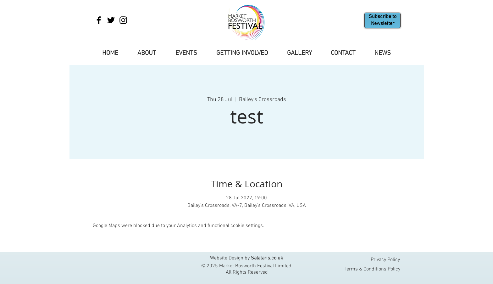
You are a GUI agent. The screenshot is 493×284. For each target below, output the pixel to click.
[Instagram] (123, 20)
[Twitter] (111, 20)
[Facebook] (99, 20)
